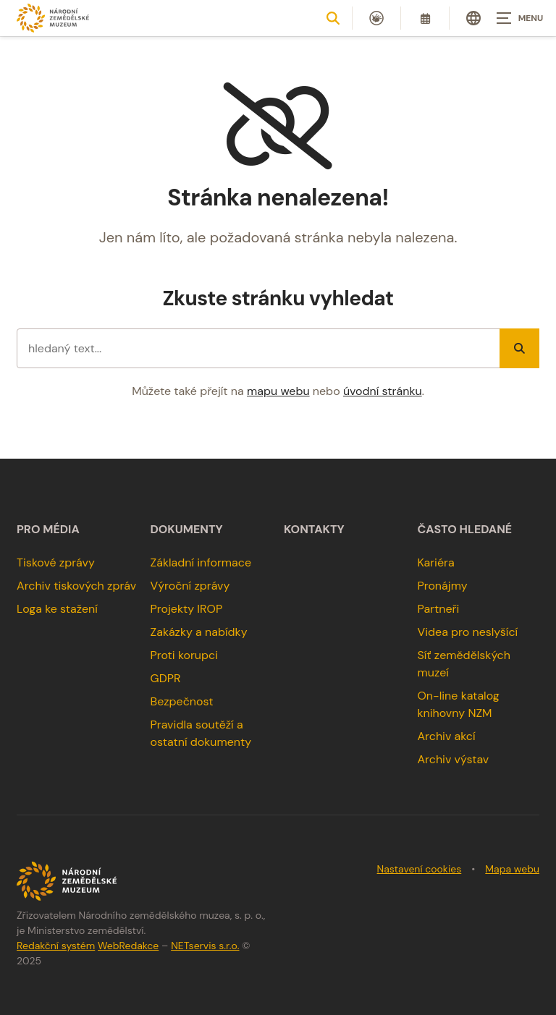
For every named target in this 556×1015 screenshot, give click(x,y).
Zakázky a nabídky (199, 632)
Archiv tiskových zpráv (76, 585)
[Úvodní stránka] (53, 18)
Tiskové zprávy (56, 562)
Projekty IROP (187, 608)
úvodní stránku (382, 391)
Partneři (438, 608)
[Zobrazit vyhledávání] (333, 18)
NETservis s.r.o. (205, 945)
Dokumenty (187, 529)
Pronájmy (442, 585)
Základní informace (201, 562)
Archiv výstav (453, 759)
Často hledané (464, 529)
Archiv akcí (446, 736)
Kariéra (435, 562)
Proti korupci (185, 655)
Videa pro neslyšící (467, 632)
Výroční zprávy (190, 585)
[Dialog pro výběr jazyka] (473, 18)
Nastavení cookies (419, 868)
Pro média (48, 529)
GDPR (166, 678)
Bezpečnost (182, 701)
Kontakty (314, 529)
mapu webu (278, 391)
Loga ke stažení (57, 608)
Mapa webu (512, 868)
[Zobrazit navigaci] (520, 18)
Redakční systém (56, 945)
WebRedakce (128, 945)
